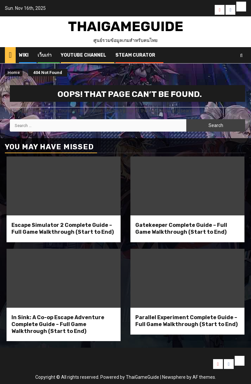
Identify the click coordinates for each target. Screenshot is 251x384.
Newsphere (174, 377)
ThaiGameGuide (125, 26)
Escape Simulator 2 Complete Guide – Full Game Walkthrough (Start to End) (62, 228)
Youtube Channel (83, 55)
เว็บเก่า (45, 55)
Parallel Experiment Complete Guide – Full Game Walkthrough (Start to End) (186, 320)
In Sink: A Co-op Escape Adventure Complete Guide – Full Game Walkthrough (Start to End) (57, 324)
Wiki (23, 55)
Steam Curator (135, 55)
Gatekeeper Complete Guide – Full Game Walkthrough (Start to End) (181, 228)
